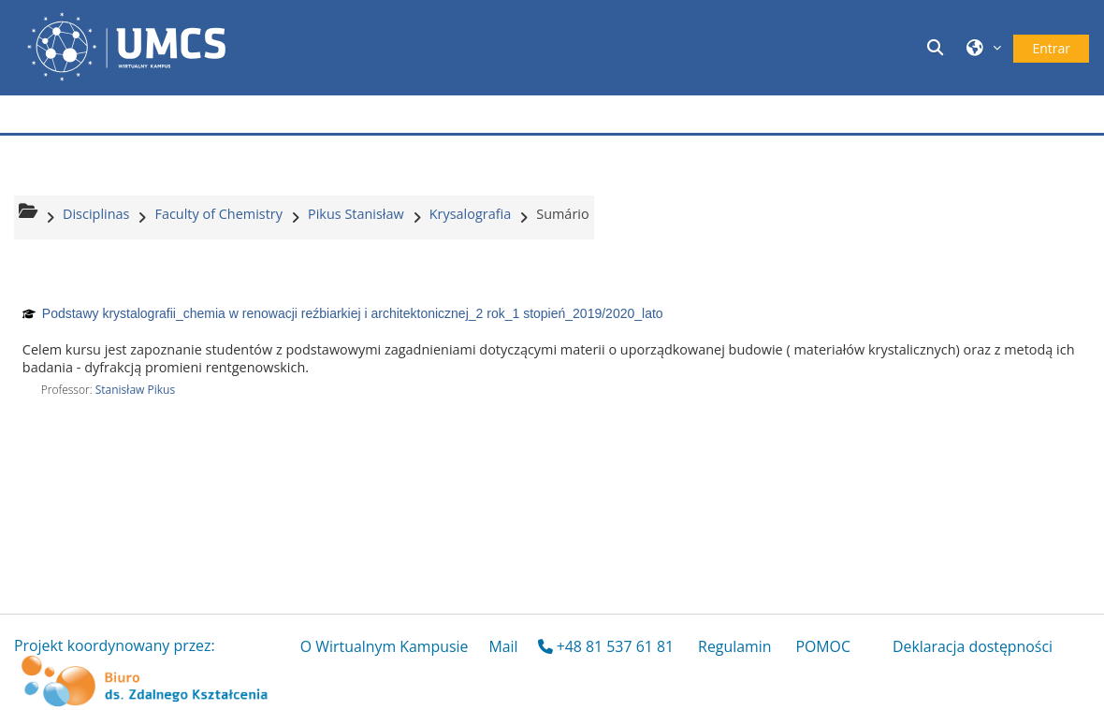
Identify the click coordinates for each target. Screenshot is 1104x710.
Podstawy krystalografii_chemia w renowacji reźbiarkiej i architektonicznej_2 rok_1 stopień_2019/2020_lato (352, 313)
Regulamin (734, 646)
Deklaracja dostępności (973, 646)
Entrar (1051, 48)
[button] (937, 47)
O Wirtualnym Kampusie (384, 646)
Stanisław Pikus (135, 390)
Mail (502, 646)
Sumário (562, 214)
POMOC (822, 646)
